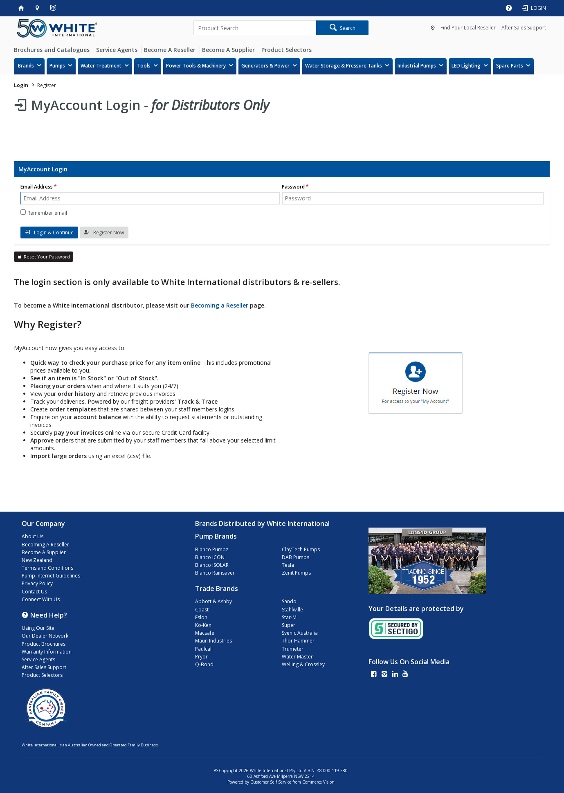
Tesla (288, 565)
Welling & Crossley (303, 664)
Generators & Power (265, 65)
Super (288, 625)
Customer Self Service (270, 782)
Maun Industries (213, 640)
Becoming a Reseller (219, 305)
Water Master (297, 656)
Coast (202, 609)
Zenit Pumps (296, 572)
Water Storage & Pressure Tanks (343, 65)
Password (293, 186)
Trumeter (292, 648)
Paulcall (204, 648)
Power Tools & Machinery (196, 65)
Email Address (36, 186)
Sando (289, 601)
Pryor (201, 656)
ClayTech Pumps (301, 549)
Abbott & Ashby (213, 601)
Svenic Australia (300, 632)
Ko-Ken (203, 625)
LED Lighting (466, 65)
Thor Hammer (298, 640)
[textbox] (254, 27)
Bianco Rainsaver (215, 572)
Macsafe (204, 632)
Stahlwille (292, 609)
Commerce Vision (318, 782)
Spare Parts (509, 65)
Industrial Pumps (417, 65)
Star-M (289, 617)
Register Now (108, 232)
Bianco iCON (210, 557)
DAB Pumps (295, 557)
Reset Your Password (47, 257)
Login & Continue (54, 232)
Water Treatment (101, 65)
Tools (144, 65)
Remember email (47, 212)
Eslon (201, 617)
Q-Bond (204, 664)
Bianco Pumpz (211, 549)
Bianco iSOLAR (212, 565)
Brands (26, 65)
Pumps (57, 65)
